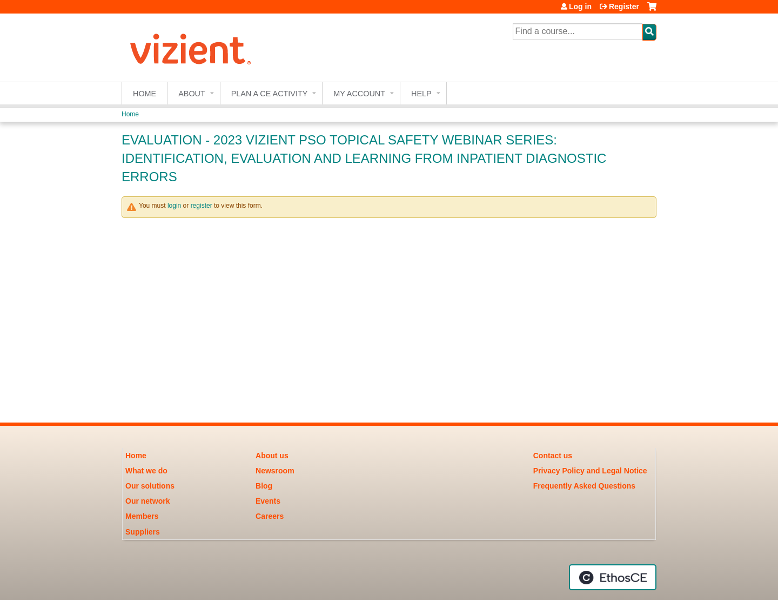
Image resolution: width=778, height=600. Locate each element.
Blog (264, 486)
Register (624, 6)
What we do (146, 470)
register (201, 205)
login (174, 205)
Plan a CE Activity (269, 93)
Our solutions (150, 486)
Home (144, 93)
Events (268, 501)
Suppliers (142, 532)
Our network (147, 501)
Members (141, 516)
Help (421, 93)
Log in (580, 6)
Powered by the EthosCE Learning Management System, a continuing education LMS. (612, 577)
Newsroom (275, 470)
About (191, 93)
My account (359, 93)
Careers (270, 516)
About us (272, 455)
